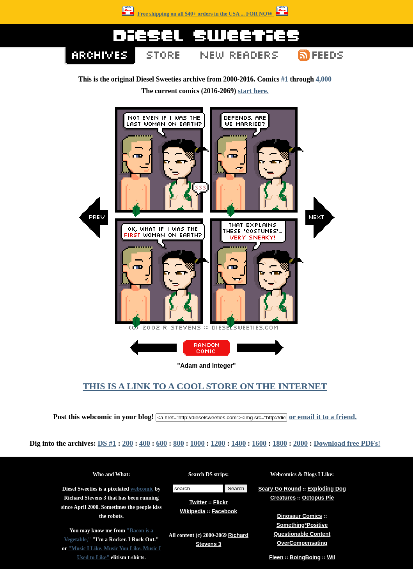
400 (144, 443)
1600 (259, 443)
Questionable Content (302, 534)
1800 (280, 443)
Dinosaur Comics (299, 516)
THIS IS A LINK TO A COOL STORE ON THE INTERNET (205, 386)
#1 (284, 79)
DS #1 (107, 443)
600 (161, 443)
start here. (253, 91)
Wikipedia (192, 511)
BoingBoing (305, 557)
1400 (238, 443)
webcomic (141, 489)
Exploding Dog (326, 489)
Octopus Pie (318, 498)
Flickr (220, 502)
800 (178, 443)
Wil (331, 557)
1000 (197, 443)
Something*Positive (302, 525)
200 (127, 443)
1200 (218, 443)
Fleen (276, 557)
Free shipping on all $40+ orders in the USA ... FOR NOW (205, 14)
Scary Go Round (279, 489)
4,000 (323, 79)
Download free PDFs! (347, 443)
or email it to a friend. (323, 417)
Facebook (224, 511)
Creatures (283, 498)
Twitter (198, 502)
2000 (300, 443)
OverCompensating (302, 543)
